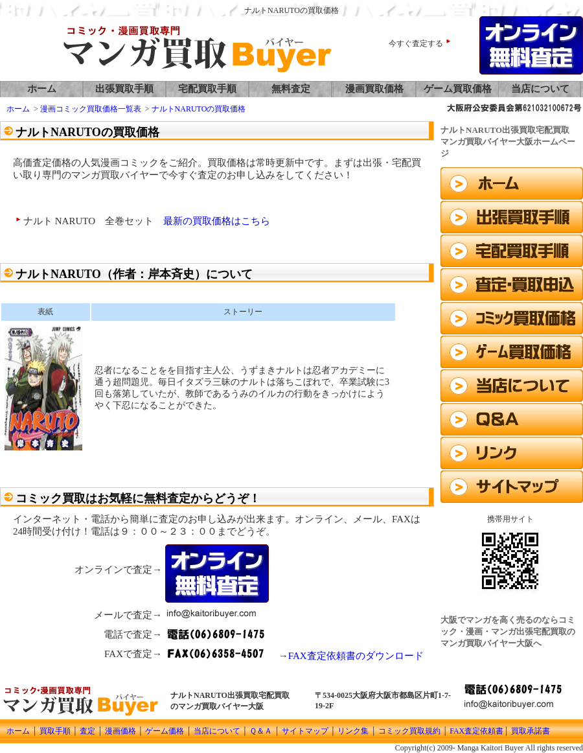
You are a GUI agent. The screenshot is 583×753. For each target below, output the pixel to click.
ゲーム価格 (163, 731)
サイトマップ (304, 731)
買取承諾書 (530, 731)
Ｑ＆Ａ (260, 731)
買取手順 (55, 731)
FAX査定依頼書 (476, 731)
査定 (87, 731)
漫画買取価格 (374, 89)
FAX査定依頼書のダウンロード (356, 656)
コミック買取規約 (409, 731)
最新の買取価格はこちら (216, 221)
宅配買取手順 (207, 89)
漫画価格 (120, 731)
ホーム (41, 89)
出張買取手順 (124, 89)
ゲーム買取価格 (458, 89)
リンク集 (353, 731)
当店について (540, 89)
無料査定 (290, 89)
